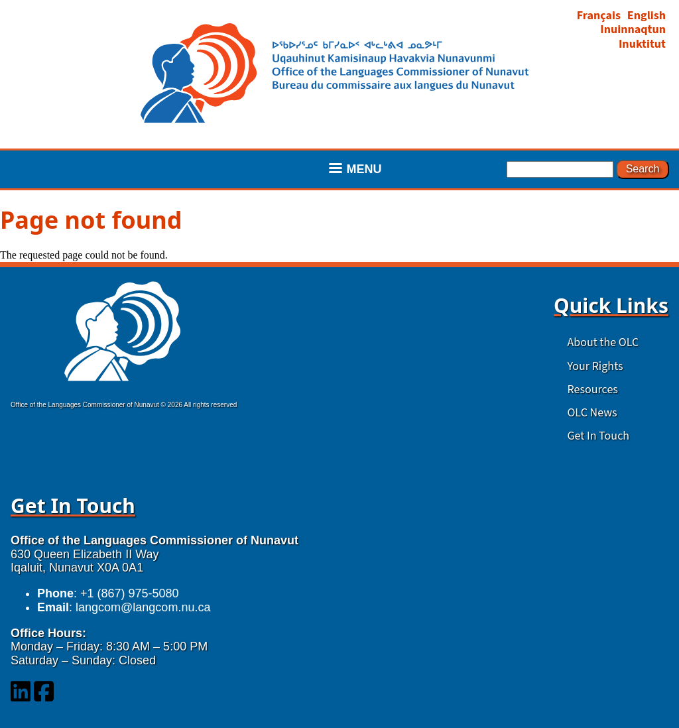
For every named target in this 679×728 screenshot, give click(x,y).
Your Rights (595, 366)
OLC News (592, 412)
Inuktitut (642, 44)
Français (599, 15)
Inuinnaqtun (633, 29)
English (646, 15)
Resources (592, 389)
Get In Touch (598, 436)
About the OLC (603, 342)
